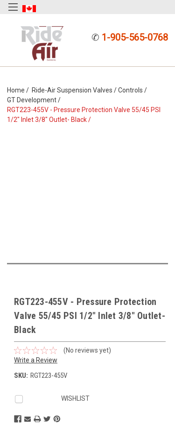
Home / (19, 90)
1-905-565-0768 (135, 37)
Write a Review (35, 360)
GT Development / (35, 100)
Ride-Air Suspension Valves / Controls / (91, 90)
